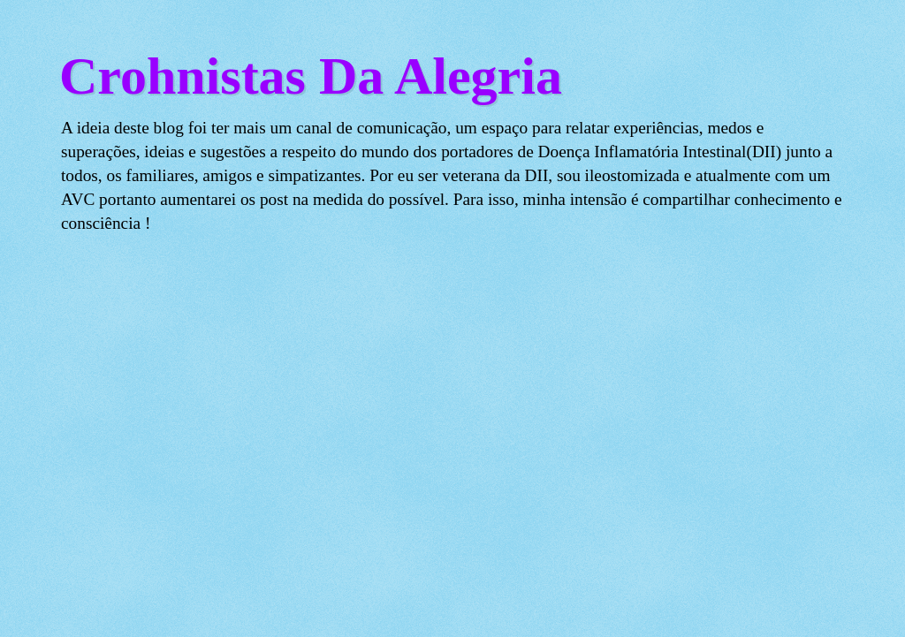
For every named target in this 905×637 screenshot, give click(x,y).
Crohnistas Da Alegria (310, 76)
